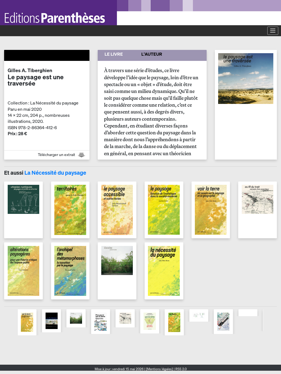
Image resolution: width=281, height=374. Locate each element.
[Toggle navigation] (272, 31)
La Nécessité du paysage (55, 172)
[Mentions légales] (159, 369)
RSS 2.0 (181, 369)
